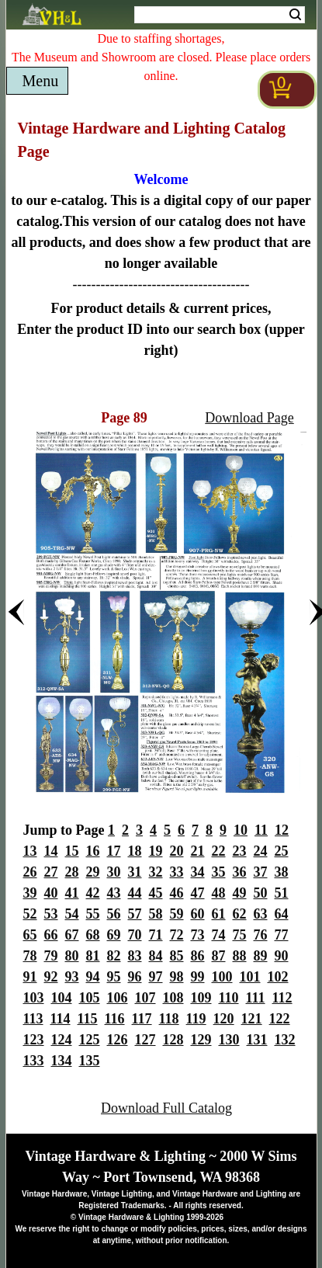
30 (114, 872)
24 (261, 851)
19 (156, 851)
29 (93, 872)
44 (135, 893)
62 (240, 914)
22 (219, 851)
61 (219, 914)
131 (257, 1039)
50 (261, 893)
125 (89, 1039)
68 (93, 935)
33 (177, 872)
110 (229, 998)
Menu (41, 80)
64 (282, 914)
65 (30, 935)
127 (145, 1039)
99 (198, 977)
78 (30, 956)
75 (240, 935)
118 (169, 1019)
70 (135, 935)
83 (135, 956)
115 (88, 1019)
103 (33, 998)
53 (51, 914)
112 (282, 998)
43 (114, 893)
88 (240, 956)
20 (177, 851)
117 (142, 1019)
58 (156, 914)
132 (285, 1039)
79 (51, 956)
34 (198, 872)
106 (117, 998)
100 (222, 977)
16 (93, 851)
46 (177, 893)
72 (177, 935)
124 (61, 1039)
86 (198, 956)
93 (72, 977)
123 (33, 1039)
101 (250, 977)
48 (219, 893)
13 (30, 851)
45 (156, 893)
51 (282, 893)
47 (198, 893)
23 (240, 851)
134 (61, 1060)
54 (72, 914)
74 (219, 935)
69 (114, 935)
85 (177, 956)
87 (219, 956)
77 (282, 935)
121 (251, 1019)
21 (198, 851)
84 (156, 956)
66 (51, 935)
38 (282, 872)
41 (72, 893)
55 (93, 914)
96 (135, 977)
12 (282, 830)
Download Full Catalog (166, 1108)
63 (261, 914)
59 (177, 914)
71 (156, 935)
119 (196, 1019)
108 (173, 998)
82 (114, 956)
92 (51, 977)
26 (30, 872)
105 (89, 998)
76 (261, 935)
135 (89, 1060)
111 (255, 998)
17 (114, 851)
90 (282, 956)
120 (223, 1019)
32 (156, 872)
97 (156, 977)
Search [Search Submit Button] (295, 14)
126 (117, 1039)
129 (201, 1039)
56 (114, 914)
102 (278, 977)
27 (51, 872)
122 (279, 1019)
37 (261, 872)
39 (30, 893)
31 (135, 872)
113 (33, 1019)
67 (72, 935)
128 (173, 1039)
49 (240, 893)
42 (93, 893)
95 (114, 977)
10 (241, 830)
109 (201, 998)
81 (93, 956)
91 (30, 977)
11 (261, 830)
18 (135, 851)
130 (229, 1039)
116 (115, 1019)
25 (282, 851)
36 (240, 872)
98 (177, 977)
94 (93, 977)
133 (33, 1060)
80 (72, 956)
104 (61, 998)
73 (198, 935)
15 (72, 851)
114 (60, 1019)
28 (72, 872)
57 (135, 914)
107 (145, 998)
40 (51, 893)
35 (219, 872)
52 (30, 914)
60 (198, 914)
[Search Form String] (219, 14)
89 (261, 956)
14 (51, 851)
